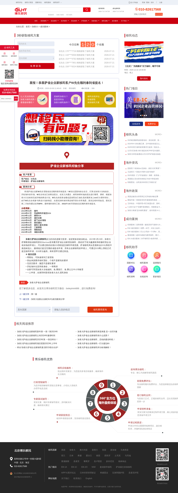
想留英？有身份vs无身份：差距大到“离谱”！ (145, 168)
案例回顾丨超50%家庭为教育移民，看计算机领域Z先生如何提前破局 (145, 235)
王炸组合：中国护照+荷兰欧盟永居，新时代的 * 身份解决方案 (145, 203)
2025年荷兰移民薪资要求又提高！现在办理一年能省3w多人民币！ (145, 147)
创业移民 (55, 21)
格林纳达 (122, 461)
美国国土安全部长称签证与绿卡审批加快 (143, 179)
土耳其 (118, 456)
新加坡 (113, 450)
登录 (152, 2)
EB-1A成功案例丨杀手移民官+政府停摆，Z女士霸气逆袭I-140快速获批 (145, 239)
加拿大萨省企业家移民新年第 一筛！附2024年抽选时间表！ (37, 332)
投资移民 (44, 21)
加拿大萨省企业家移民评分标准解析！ (94, 347)
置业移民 (75, 21)
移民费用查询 (100, 309)
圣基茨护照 (133, 473)
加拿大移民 (60, 15)
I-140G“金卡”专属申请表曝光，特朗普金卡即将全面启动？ (145, 207)
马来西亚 (125, 450)
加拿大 (35, 27)
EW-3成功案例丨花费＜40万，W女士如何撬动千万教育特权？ (145, 228)
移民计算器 (29, 2)
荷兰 (63, 456)
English (89, 478)
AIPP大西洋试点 (68, 473)
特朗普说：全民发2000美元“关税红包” (142, 182)
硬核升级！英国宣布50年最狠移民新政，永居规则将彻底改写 (145, 200)
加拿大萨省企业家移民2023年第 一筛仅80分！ (37, 339)
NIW (94, 467)
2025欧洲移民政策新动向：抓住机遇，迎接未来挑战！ (145, 140)
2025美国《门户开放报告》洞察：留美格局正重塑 (145, 175)
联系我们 (77, 478)
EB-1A (64, 467)
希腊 (80, 456)
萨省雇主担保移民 (124, 467)
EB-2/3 (84, 467)
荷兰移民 (69, 15)
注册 (160, 2)
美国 (63, 450)
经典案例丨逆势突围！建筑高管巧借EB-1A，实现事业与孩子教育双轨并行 (145, 225)
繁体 (147, 2)
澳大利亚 (84, 450)
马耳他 (128, 456)
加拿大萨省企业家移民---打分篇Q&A (94, 343)
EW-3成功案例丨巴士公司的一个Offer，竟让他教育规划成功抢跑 (145, 232)
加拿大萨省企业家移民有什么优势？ (93, 335)
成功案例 (115, 21)
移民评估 (19, 2)
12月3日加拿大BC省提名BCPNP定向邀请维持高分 (145, 151)
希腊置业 (104, 473)
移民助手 (58, 2)
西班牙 (107, 456)
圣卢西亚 (98, 461)
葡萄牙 (87, 461)
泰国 (98, 456)
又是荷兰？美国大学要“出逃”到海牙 (141, 172)
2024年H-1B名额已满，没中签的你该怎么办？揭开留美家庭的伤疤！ (145, 144)
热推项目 (95, 21)
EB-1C (74, 467)
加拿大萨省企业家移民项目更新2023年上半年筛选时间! (37, 343)
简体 (143, 2)
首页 (35, 21)
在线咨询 (136, 124)
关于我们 (125, 21)
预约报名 (144, 78)
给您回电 (158, 14)
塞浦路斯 (65, 461)
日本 (71, 456)
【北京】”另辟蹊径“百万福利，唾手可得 (142, 66)
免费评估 (152, 124)
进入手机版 (133, 2)
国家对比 (38, 2)
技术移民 (65, 21)
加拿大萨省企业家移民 (39, 282)
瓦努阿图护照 (118, 473)
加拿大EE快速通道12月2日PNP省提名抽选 (144, 154)
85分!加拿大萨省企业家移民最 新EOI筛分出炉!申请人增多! (37, 347)
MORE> (158, 134)
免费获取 (36, 66)
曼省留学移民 (106, 467)
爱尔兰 (89, 456)
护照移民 (85, 21)
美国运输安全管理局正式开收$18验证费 (143, 196)
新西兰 (95, 450)
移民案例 (47, 2)
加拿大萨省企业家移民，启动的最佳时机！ (96, 339)
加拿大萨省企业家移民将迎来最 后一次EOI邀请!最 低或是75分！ (97, 332)
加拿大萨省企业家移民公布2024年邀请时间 (36, 335)
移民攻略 (105, 21)
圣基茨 (76, 461)
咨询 (16, 98)
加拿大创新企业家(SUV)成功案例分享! (48, 299)
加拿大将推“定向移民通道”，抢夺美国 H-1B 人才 (145, 210)
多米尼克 (110, 461)
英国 (104, 450)
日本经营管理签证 (88, 473)
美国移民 (51, 15)
